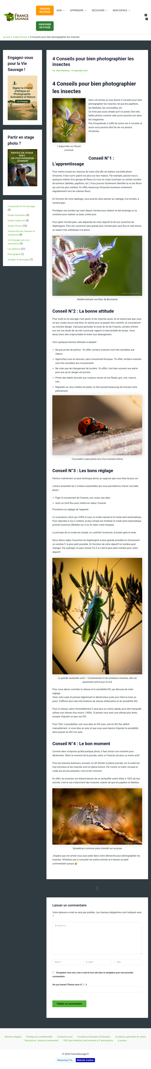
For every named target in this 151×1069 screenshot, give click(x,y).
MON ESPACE (118, 10)
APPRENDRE (77, 10)
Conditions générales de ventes (128, 1036)
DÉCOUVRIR (97, 10)
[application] (62, 10)
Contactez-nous (63, 1036)
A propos (123, 1040)
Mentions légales (14, 1036)
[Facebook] (146, 15)
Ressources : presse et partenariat (42, 1040)
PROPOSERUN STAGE (45, 26)
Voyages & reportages (19, 259)
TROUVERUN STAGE (44, 10)
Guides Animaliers (17, 215)
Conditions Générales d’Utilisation (92, 1036)
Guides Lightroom (17, 220)
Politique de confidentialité (39, 1036)
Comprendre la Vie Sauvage (22, 206)
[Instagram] (146, 19)
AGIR (60, 10)
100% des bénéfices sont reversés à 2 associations (89, 1040)
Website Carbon (85, 1060)
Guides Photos (15, 225)
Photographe (14, 254)
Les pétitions (14, 248)
